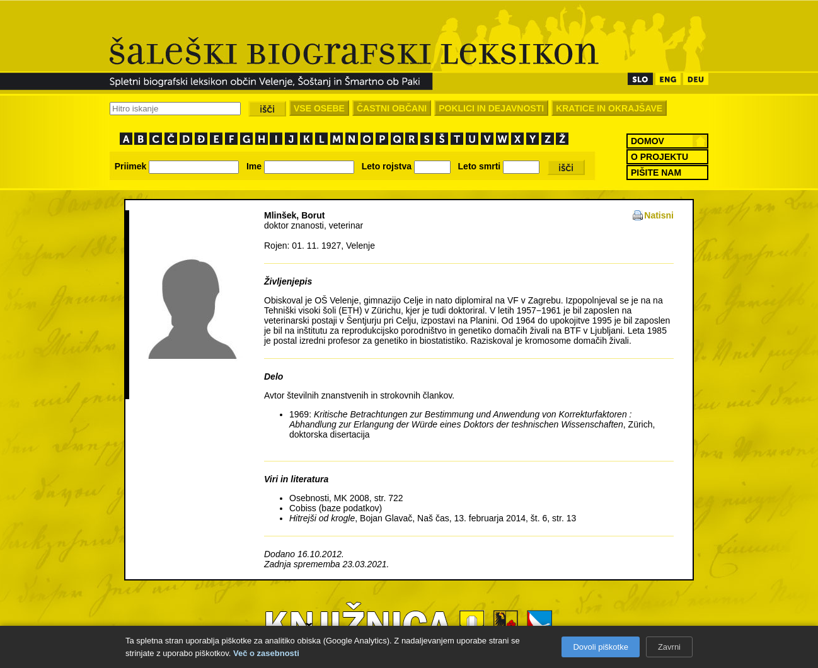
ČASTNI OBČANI (392, 108)
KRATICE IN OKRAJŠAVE (609, 108)
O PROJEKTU (659, 157)
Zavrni (669, 647)
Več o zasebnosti (266, 653)
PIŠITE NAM (656, 172)
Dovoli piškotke (600, 647)
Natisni (659, 215)
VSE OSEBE (319, 108)
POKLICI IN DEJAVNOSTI (491, 108)
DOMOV (647, 141)
